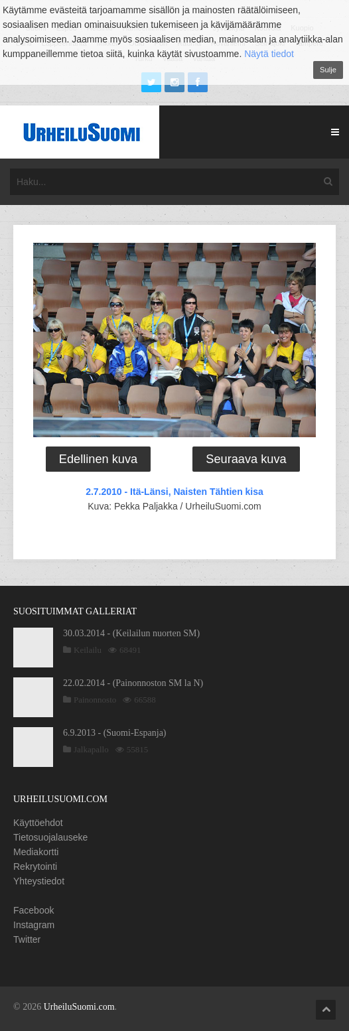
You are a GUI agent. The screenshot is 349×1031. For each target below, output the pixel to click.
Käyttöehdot (38, 822)
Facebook (33, 910)
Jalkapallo (91, 749)
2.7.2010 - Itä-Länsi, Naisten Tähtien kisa (174, 491)
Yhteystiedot (38, 881)
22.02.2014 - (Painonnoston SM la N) (133, 683)
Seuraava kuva (246, 459)
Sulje (328, 70)
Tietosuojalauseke (50, 837)
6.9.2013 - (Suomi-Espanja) (115, 733)
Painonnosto (95, 700)
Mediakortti (35, 852)
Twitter (26, 939)
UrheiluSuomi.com (79, 1007)
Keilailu (88, 650)
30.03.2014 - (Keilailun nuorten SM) (131, 633)
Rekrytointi (35, 866)
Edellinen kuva (98, 459)
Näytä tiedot (269, 53)
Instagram (33, 925)
